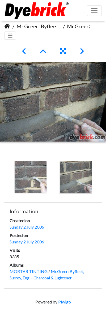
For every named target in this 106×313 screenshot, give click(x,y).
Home (7, 26)
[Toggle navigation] (10, 35)
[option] (30, 177)
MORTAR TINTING (29, 271)
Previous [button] (4, 178)
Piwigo (64, 301)
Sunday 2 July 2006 (27, 226)
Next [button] (102, 178)
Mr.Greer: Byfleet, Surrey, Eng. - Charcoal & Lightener (38, 26)
